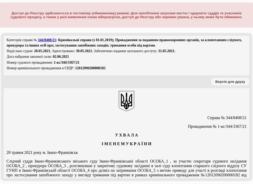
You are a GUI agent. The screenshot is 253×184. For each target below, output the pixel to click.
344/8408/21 (47, 40)
